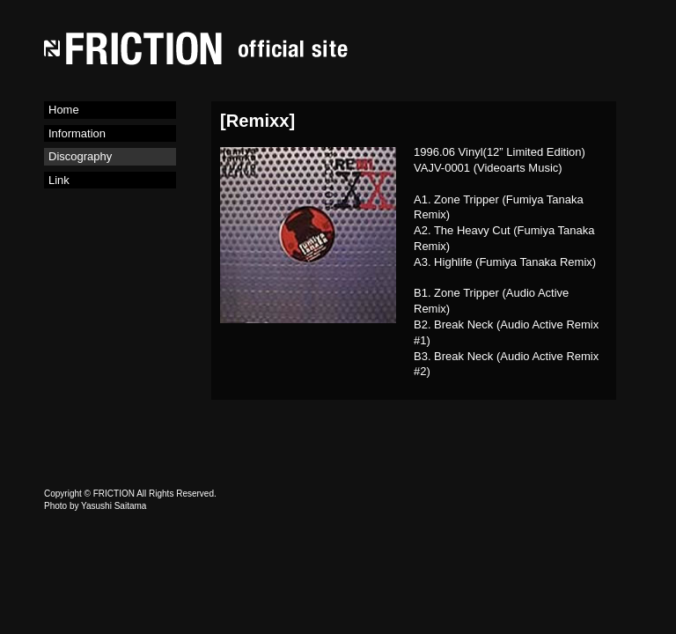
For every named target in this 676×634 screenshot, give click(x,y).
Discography (80, 156)
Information (77, 133)
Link (59, 180)
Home (63, 109)
